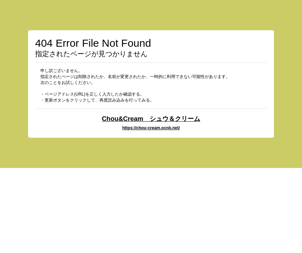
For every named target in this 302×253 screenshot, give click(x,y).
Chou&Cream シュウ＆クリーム (151, 118)
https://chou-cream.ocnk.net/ (151, 127)
